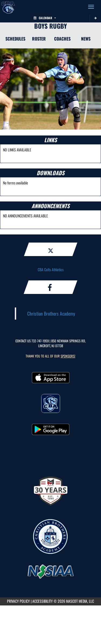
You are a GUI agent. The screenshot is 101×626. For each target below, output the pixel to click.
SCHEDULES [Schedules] (15, 38)
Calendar (45, 18)
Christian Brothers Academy (51, 313)
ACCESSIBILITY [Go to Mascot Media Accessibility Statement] (42, 601)
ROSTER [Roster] (39, 38)
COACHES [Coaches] (62, 38)
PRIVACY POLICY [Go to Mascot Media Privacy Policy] (18, 601)
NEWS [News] (85, 38)
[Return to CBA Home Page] (8, 7)
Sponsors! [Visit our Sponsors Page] (68, 356)
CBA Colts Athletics (51, 269)
